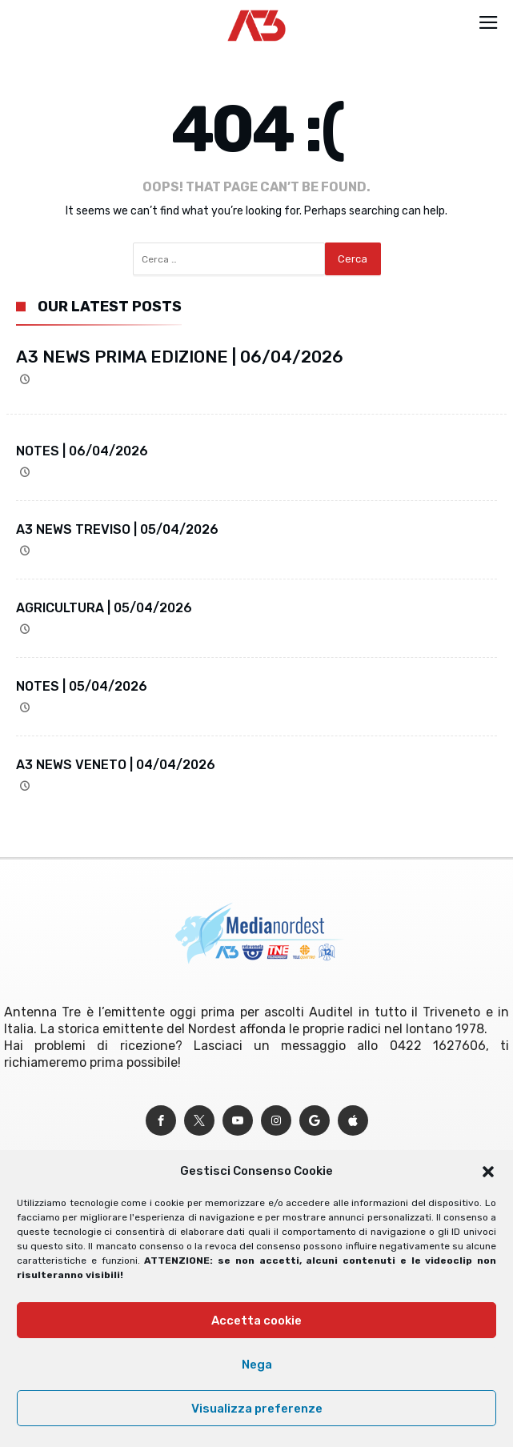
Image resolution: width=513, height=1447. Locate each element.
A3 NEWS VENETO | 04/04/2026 (115, 764)
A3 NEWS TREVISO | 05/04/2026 (117, 529)
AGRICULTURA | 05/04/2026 (104, 607)
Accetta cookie (256, 1320)
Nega (257, 1364)
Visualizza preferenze (257, 1408)
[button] (488, 1172)
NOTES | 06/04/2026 (82, 451)
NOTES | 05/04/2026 (81, 686)
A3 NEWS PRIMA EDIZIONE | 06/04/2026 (179, 357)
